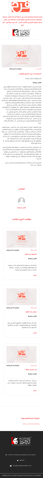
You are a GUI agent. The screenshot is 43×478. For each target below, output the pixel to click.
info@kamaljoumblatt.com (22, 466)
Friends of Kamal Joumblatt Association (22, 455)
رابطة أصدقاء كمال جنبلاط (31, 424)
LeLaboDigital (37, 475)
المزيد (35, 275)
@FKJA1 (21, 460)
